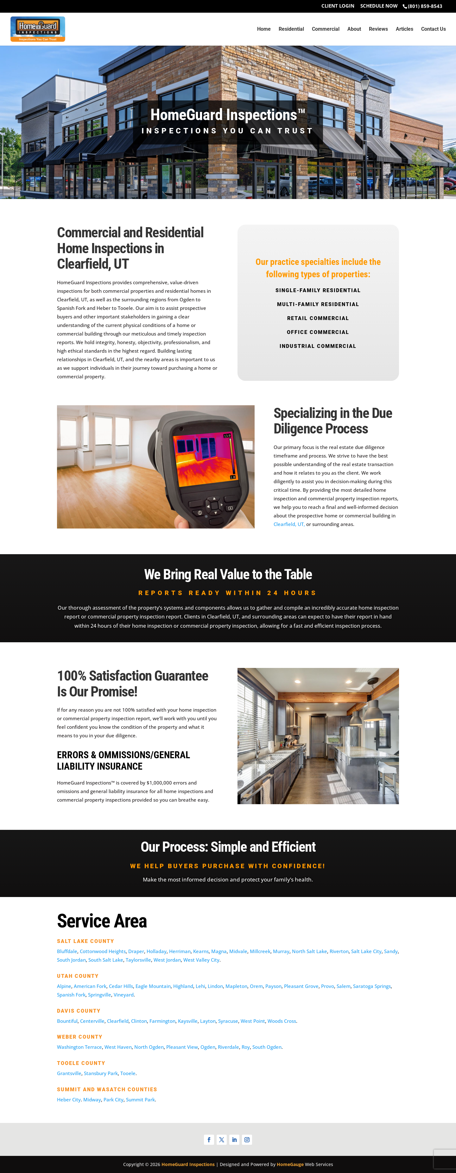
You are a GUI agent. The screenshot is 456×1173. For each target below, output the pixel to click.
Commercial (325, 29)
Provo (327, 986)
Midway (92, 1099)
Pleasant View (182, 1047)
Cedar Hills (121, 986)
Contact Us (433, 29)
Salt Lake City (366, 951)
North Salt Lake (309, 951)
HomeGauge (290, 1164)
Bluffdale (67, 951)
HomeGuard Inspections (188, 1164)
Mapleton (236, 986)
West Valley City (201, 960)
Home (264, 29)
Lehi (200, 986)
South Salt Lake (105, 960)
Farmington (162, 1021)
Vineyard (124, 994)
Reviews (378, 29)
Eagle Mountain (153, 986)
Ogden (207, 1047)
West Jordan (167, 960)
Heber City (69, 1099)
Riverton (339, 951)
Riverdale (228, 1047)
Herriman (180, 951)
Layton (208, 1021)
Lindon (215, 986)
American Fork (90, 986)
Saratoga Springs (372, 986)
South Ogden (267, 1047)
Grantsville (69, 1073)
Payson (273, 986)
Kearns (201, 951)
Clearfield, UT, (289, 524)
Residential (291, 29)
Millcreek (260, 951)
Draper (136, 951)
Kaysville (188, 1021)
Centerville (92, 1021)
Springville (99, 994)
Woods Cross (282, 1021)
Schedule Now (379, 6)
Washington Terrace (79, 1047)
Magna (219, 951)
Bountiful (67, 1021)
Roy (246, 1047)
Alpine (64, 986)
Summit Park (140, 1099)
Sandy (391, 951)
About (354, 29)
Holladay (157, 951)
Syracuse (228, 1021)
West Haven (118, 1047)
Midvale (238, 951)
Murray (281, 951)
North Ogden (149, 1047)
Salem (344, 986)
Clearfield (118, 1021)
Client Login (337, 6)
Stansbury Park (101, 1073)
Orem (256, 986)
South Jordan (71, 960)
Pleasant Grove (301, 986)
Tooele (128, 1073)
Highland (183, 986)
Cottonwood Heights (103, 951)
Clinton (139, 1021)
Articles (404, 29)
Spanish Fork (71, 994)
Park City (114, 1099)
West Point (253, 1021)
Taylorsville (138, 960)
